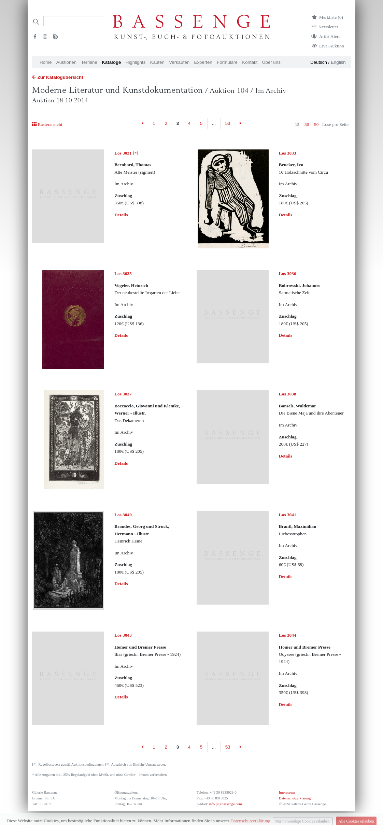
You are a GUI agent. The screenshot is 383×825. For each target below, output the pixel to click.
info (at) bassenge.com (225, 804)
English (338, 62)
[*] (126, 153)
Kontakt (249, 62)
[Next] (240, 123)
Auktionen (66, 62)
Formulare (227, 62)
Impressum (287, 792)
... (214, 123)
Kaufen (157, 62)
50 (316, 124)
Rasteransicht (47, 124)
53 (227, 123)
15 (297, 124)
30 (306, 124)
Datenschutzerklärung (295, 798)
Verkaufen (179, 62)
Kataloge (111, 62)
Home (46, 62)
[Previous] (142, 123)
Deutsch (318, 62)
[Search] (73, 21)
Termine (89, 62)
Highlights (136, 62)
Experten (203, 62)
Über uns (271, 62)
